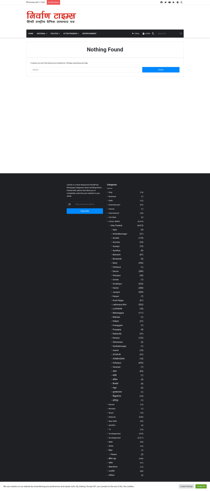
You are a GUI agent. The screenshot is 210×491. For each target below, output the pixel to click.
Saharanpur (118, 342)
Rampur (116, 338)
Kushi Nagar (118, 300)
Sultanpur (117, 363)
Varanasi (116, 367)
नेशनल (111, 446)
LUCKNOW (117, 309)
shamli (116, 350)
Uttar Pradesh (116, 225)
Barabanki (117, 259)
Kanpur (116, 296)
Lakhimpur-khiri (120, 304)
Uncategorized (114, 438)
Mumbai (112, 409)
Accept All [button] (201, 486)
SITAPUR (117, 354)
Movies (112, 404)
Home (30, 33)
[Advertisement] (132, 14)
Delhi (111, 200)
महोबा (111, 463)
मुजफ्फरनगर (117, 392)
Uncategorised (114, 433)
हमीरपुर (115, 400)
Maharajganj (118, 313)
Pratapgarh (118, 325)
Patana (114, 454)
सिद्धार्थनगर (117, 396)
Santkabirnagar (119, 346)
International (114, 213)
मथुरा (115, 388)
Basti (115, 263)
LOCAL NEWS (114, 221)
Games (111, 209)
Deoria (115, 271)
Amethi (116, 238)
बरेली (115, 375)
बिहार (111, 450)
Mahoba (116, 317)
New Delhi (113, 421)
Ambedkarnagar (120, 234)
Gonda (116, 279)
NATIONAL (41, 33)
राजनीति (112, 471)
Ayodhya (116, 250)
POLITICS (54, 33)
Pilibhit (116, 321)
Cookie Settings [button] (186, 486)
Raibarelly (117, 333)
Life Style (112, 217)
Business (112, 196)
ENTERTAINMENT (89, 33)
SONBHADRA (119, 358)
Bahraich (117, 254)
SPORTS (112, 425)
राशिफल (111, 475)
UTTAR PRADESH (70, 33)
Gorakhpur (117, 284)
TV (110, 429)
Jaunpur (116, 292)
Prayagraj (117, 329)
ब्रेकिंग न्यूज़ (112, 458)
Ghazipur (117, 275)
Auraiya (116, 246)
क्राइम (111, 442)
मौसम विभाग (113, 467)
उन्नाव (115, 371)
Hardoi (116, 288)
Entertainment (114, 205)
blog (110, 192)
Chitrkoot (117, 267)
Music (111, 413)
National (112, 417)
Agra (115, 229)
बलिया (115, 379)
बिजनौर (115, 383)
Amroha (116, 242)
